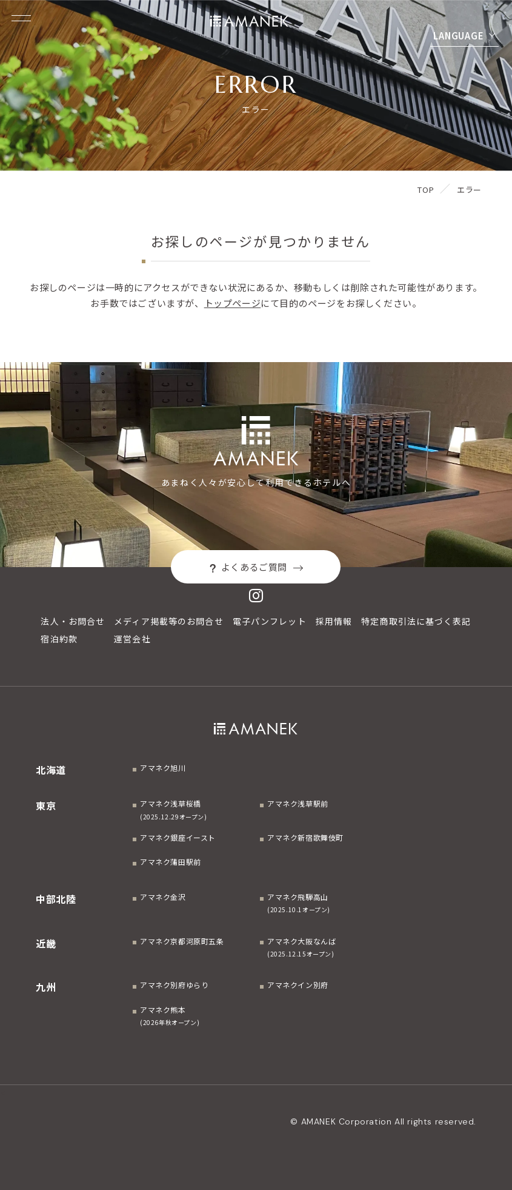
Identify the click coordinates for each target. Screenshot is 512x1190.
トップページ (232, 303)
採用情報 (334, 621)
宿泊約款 (59, 639)
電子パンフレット (270, 621)
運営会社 (132, 639)
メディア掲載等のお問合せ (168, 621)
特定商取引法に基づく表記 (416, 621)
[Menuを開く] (21, 18)
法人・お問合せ (73, 621)
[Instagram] (256, 595)
